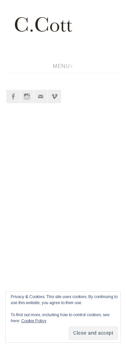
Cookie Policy (33, 321)
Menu (61, 66)
